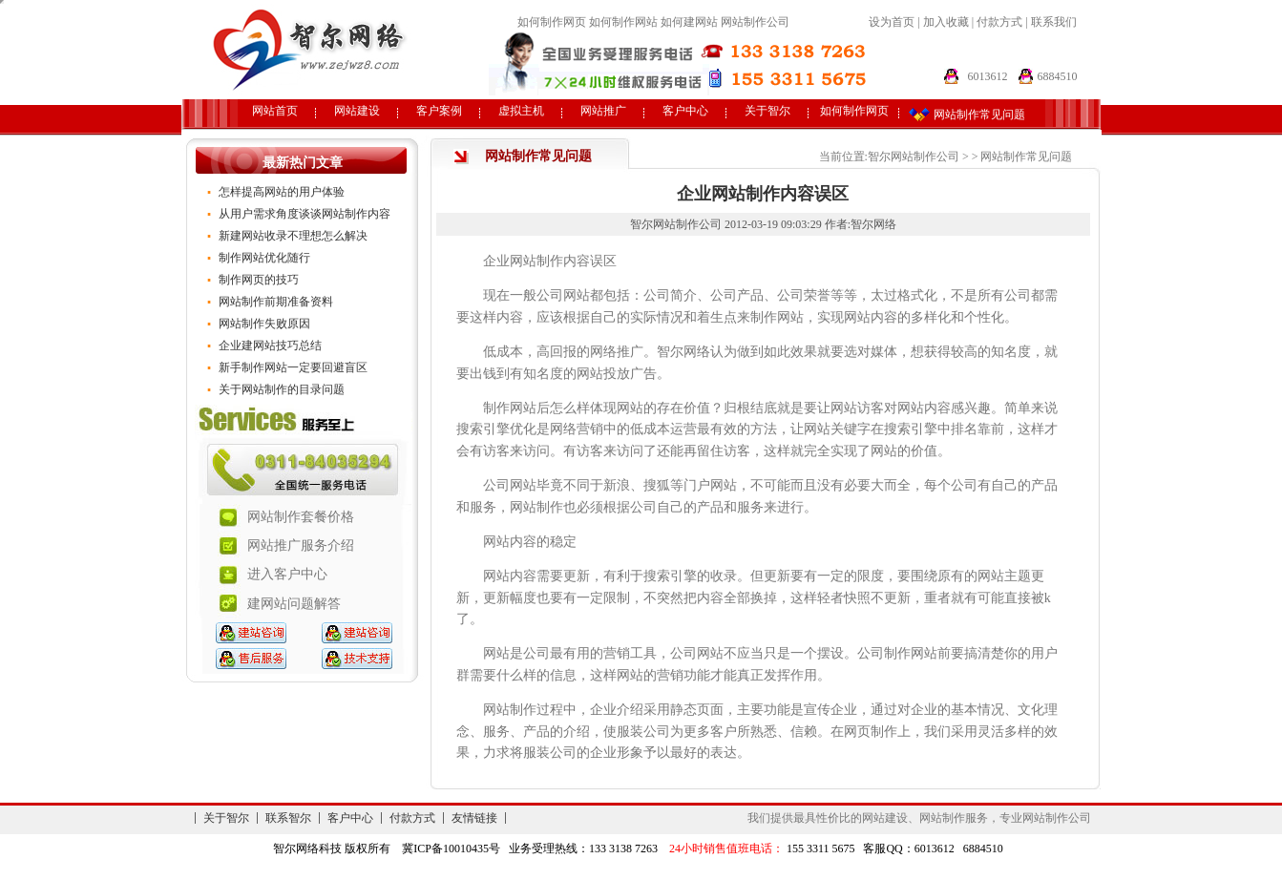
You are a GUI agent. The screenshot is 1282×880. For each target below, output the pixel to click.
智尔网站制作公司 (913, 156)
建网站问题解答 (294, 604)
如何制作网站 (623, 22)
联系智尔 (288, 818)
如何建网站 (689, 22)
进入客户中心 (287, 574)
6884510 (1058, 76)
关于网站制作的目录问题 (282, 389)
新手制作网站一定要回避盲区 (293, 367)
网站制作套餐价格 (300, 517)
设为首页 (891, 22)
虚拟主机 (521, 110)
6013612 (988, 76)
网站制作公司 (755, 22)
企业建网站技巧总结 (270, 345)
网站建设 (357, 110)
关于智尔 (767, 110)
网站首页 (275, 110)
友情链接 (474, 818)
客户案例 (439, 110)
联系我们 (1054, 22)
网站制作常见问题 (1026, 156)
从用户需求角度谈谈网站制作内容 (304, 213)
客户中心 (685, 110)
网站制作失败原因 (264, 323)
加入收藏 (946, 22)
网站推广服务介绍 (300, 545)
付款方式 (1001, 22)
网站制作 (536, 261)
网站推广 (603, 110)
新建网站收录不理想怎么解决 (293, 235)
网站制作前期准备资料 (276, 301)
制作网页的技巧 (259, 279)
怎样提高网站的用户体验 (282, 192)
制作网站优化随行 (264, 257)
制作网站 (509, 408)
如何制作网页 (551, 22)
